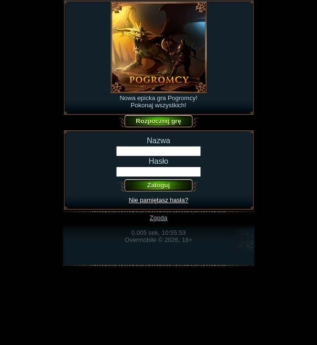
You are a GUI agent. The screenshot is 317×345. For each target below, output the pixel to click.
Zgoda (158, 217)
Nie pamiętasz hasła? (158, 200)
